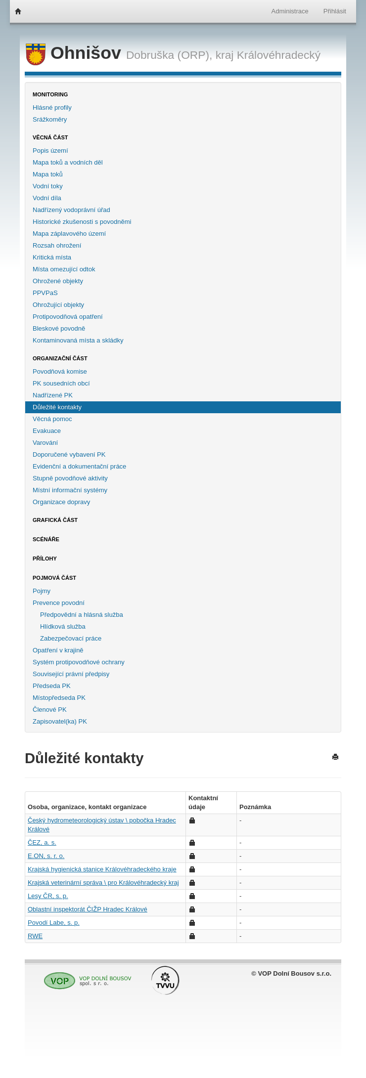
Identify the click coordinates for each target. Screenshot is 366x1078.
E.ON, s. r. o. (46, 856)
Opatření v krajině (58, 650)
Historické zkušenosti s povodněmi (82, 221)
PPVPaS (45, 293)
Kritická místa (52, 257)
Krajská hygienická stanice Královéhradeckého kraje (102, 869)
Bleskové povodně (59, 328)
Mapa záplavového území (69, 233)
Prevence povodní (59, 602)
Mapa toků (48, 174)
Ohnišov (76, 53)
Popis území (50, 150)
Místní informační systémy (70, 490)
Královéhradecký (278, 54)
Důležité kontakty (57, 407)
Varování (45, 442)
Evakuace (47, 430)
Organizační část (60, 358)
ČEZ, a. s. (42, 842)
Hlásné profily (52, 107)
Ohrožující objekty (58, 304)
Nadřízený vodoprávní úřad (71, 210)
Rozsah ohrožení (57, 245)
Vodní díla (47, 198)
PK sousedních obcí (61, 383)
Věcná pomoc (52, 419)
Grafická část (55, 520)
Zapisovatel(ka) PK (60, 721)
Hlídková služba (63, 626)
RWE (35, 936)
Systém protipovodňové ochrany (79, 662)
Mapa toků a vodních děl (68, 162)
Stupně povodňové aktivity (70, 478)
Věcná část (50, 137)
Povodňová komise (60, 371)
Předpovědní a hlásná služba (81, 614)
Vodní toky (48, 186)
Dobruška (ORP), (169, 54)
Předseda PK (52, 686)
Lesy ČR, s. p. (48, 896)
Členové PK (50, 709)
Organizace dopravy (61, 502)
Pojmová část (54, 578)
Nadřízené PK (53, 395)
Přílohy (45, 558)
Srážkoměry (50, 119)
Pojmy (41, 591)
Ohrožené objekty (58, 281)
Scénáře (46, 539)
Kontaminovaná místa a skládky (78, 340)
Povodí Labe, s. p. (54, 922)
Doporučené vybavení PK (69, 454)
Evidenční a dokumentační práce (79, 466)
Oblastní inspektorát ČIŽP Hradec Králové (87, 909)
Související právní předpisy (71, 674)
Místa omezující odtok (64, 269)
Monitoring (50, 94)
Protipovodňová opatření (68, 316)
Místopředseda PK (59, 697)
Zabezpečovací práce (70, 638)
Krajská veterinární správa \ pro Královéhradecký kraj (103, 882)
